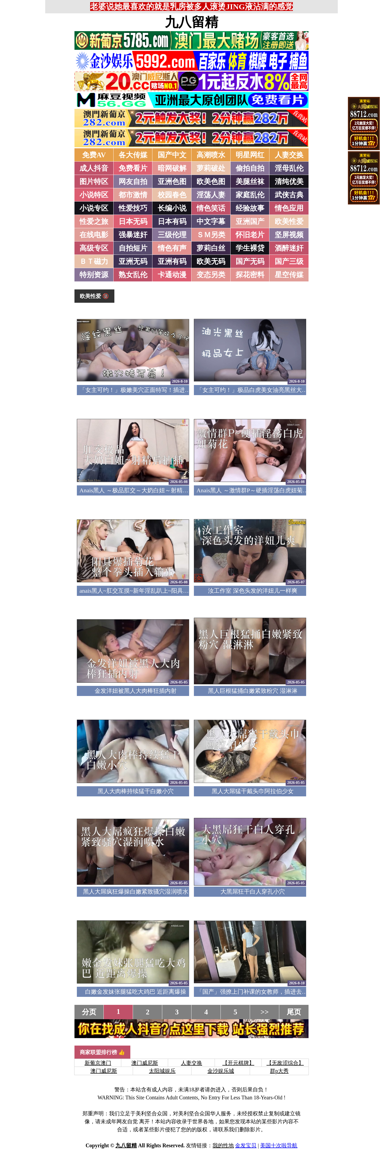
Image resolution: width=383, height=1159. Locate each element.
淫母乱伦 (289, 168)
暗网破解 (172, 168)
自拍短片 (133, 248)
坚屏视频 (289, 235)
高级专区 (94, 248)
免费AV (94, 155)
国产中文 (172, 155)
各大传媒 (133, 155)
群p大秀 (279, 1071)
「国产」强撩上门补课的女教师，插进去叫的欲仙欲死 (267, 991)
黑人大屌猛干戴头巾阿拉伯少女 (253, 791)
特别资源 (94, 275)
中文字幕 (211, 222)
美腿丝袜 (250, 182)
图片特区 (94, 182)
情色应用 (289, 208)
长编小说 (172, 208)
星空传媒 (289, 275)
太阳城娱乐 (162, 1071)
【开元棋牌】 (238, 1063)
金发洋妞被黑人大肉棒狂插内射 (136, 690)
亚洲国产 (250, 222)
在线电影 (94, 235)
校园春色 (172, 195)
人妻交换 (289, 155)
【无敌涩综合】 (285, 1063)
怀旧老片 (250, 235)
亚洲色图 (172, 182)
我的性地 (223, 1145)
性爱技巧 (133, 208)
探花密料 (250, 275)
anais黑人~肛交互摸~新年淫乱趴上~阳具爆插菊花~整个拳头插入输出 (168, 590)
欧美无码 (211, 261)
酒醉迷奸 (289, 248)
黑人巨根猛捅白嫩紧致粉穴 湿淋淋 (252, 690)
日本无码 (133, 222)
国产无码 (250, 261)
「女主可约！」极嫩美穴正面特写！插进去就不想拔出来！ (156, 390)
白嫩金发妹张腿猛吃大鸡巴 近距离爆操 (135, 991)
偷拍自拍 (250, 168)
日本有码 (172, 222)
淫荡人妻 (211, 195)
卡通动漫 (172, 275)
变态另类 (211, 275)
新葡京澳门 (98, 1063)
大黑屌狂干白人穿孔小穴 (252, 891)
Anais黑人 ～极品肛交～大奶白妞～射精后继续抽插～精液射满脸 (163, 490)
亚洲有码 (172, 261)
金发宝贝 (245, 1145)
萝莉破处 (211, 168)
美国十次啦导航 (278, 1145)
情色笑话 (211, 208)
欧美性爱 (289, 222)
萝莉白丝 (211, 248)
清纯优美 (289, 182)
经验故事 (250, 208)
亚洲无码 (133, 261)
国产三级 (289, 261)
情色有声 (172, 248)
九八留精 (191, 22)
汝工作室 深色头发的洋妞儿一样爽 (252, 590)
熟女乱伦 (133, 275)
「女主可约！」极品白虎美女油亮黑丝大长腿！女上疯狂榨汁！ (278, 390)
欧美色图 (211, 182)
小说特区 (94, 195)
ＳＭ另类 (211, 235)
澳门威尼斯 (144, 1063)
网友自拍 (133, 182)
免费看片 (133, 168)
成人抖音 (94, 168)
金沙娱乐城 (220, 1071)
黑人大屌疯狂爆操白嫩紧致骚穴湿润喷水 (135, 891)
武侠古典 (289, 195)
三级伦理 (172, 235)
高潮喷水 (211, 155)
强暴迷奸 (133, 235)
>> (265, 1012)
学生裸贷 (250, 248)
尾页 (294, 1012)
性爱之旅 (94, 222)
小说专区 (94, 208)
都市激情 (133, 195)
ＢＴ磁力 (94, 261)
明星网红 (250, 155)
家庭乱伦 (250, 195)
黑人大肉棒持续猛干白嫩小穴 (136, 791)
